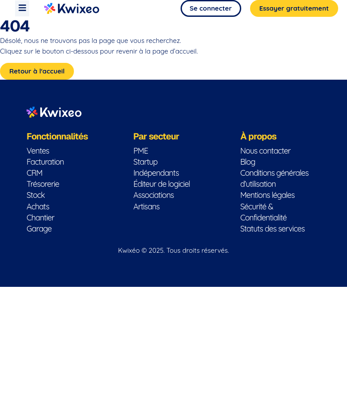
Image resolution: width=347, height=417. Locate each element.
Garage (39, 229)
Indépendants (156, 173)
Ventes (38, 151)
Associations (153, 195)
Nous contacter (265, 151)
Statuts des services (272, 229)
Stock (36, 195)
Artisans (146, 206)
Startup (145, 162)
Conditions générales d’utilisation (274, 178)
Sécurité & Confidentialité (263, 212)
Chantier (40, 217)
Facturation (45, 162)
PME (140, 151)
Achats (38, 206)
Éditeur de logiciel (161, 184)
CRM (34, 173)
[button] (22, 8)
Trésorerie (43, 184)
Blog (247, 162)
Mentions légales (267, 195)
